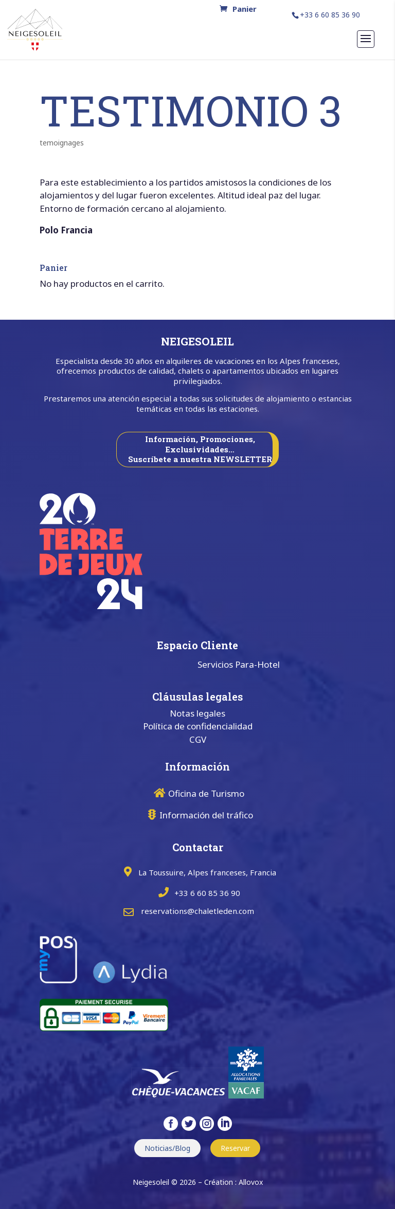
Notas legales (197, 713)
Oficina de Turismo (206, 793)
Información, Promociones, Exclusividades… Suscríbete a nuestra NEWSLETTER (200, 449)
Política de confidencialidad (198, 726)
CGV (197, 739)
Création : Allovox (233, 1182)
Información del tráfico (206, 815)
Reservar (235, 1148)
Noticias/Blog (167, 1148)
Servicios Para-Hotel (239, 664)
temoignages (62, 143)
